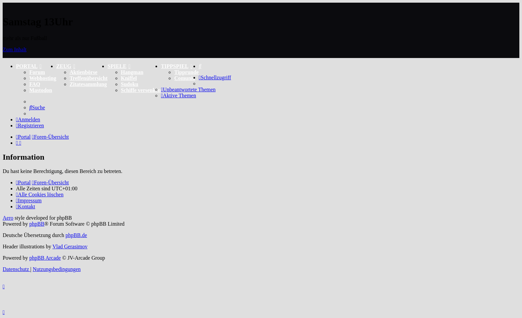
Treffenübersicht (89, 78)
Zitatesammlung (88, 84)
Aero (8, 218)
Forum (37, 72)
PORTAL (29, 66)
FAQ (34, 84)
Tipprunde (186, 72)
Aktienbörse (84, 72)
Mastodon (40, 90)
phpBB (36, 224)
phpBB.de (76, 235)
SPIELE (119, 66)
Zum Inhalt (15, 49)
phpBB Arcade (45, 258)
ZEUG (65, 66)
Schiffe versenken (141, 90)
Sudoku (129, 84)
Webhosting (42, 78)
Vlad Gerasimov (69, 246)
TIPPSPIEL (176, 66)
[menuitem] (200, 66)
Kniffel (129, 78)
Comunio (184, 78)
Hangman (132, 72)
